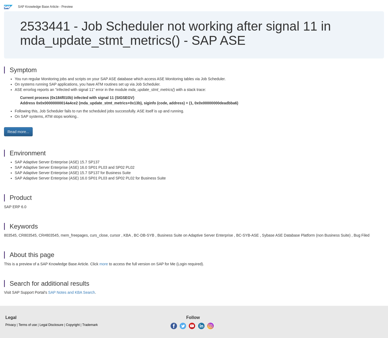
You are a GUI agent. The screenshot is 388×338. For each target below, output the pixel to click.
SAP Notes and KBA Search (71, 292)
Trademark (90, 325)
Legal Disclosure (51, 325)
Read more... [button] (18, 132)
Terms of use (27, 325)
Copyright (73, 325)
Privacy (10, 325)
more (103, 264)
